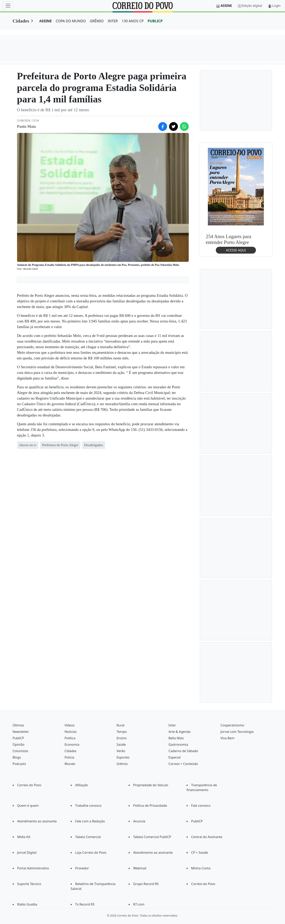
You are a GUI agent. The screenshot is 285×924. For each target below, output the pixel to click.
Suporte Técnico (29, 884)
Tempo (122, 731)
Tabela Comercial (88, 837)
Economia (72, 744)
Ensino (122, 738)
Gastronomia (178, 744)
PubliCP (18, 738)
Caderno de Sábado (183, 751)
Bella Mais (176, 738)
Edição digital (252, 5)
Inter (172, 725)
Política (70, 738)
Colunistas (20, 751)
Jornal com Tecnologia (237, 731)
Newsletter (21, 731)
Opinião (18, 744)
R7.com (138, 904)
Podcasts (19, 764)
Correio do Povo (29, 785)
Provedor (82, 868)
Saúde (121, 744)
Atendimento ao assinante (37, 821)
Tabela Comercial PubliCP (152, 837)
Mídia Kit (23, 837)
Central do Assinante (206, 837)
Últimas (18, 725)
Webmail (139, 868)
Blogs (17, 757)
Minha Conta (200, 868)
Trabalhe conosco (88, 805)
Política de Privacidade (150, 805)
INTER (113, 20)
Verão (121, 751)
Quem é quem (28, 805)
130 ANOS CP (133, 20)
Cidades (21, 20)
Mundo (70, 764)
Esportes (123, 757)
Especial (174, 757)
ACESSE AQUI (236, 250)
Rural (120, 725)
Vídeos (70, 725)
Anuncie (139, 821)
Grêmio (122, 764)
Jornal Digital (27, 852)
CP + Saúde (199, 852)
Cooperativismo (232, 725)
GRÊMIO (97, 20)
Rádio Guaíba (27, 904)
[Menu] (8, 6)
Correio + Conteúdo (183, 764)
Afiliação (81, 785)
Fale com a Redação (90, 821)
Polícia (69, 757)
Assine (226, 5)
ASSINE (45, 20)
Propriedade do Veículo (150, 785)
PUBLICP (155, 20)
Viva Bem (227, 738)
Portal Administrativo (33, 868)
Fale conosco (201, 805)
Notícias (71, 731)
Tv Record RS (84, 904)
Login (276, 5)
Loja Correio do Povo (90, 852)
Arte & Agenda (179, 731)
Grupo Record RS (146, 884)
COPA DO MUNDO (71, 20)
